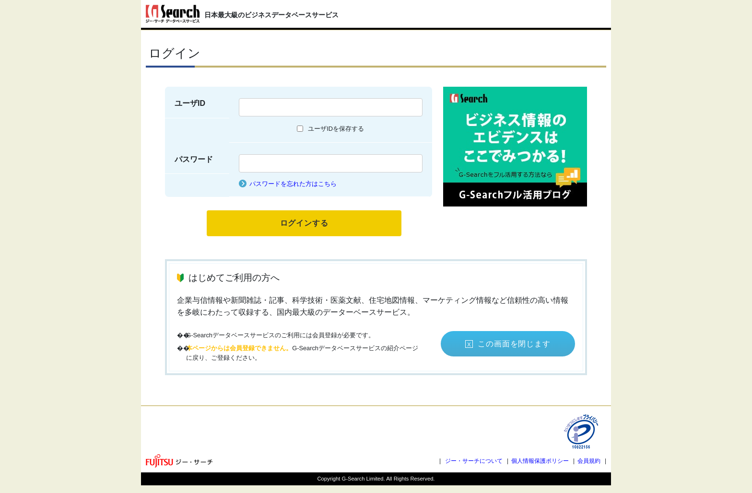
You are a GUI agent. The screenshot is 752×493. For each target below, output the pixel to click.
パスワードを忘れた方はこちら (293, 183)
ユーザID (190, 103)
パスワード (194, 159)
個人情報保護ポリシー (540, 461)
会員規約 (588, 461)
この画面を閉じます (514, 344)
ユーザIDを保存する (336, 128)
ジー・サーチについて (474, 461)
